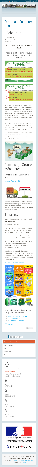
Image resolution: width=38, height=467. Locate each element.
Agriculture (7, 354)
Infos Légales (4, 1)
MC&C (25, 462)
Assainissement (8, 345)
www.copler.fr (13, 137)
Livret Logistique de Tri (14, 318)
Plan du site (14, 1)
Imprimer (9, 324)
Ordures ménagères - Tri (11, 342)
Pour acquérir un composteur (16, 320)
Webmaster (13, 460)
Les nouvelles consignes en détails (14, 263)
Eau (5, 348)
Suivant (30, 328)
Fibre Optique (8, 351)
